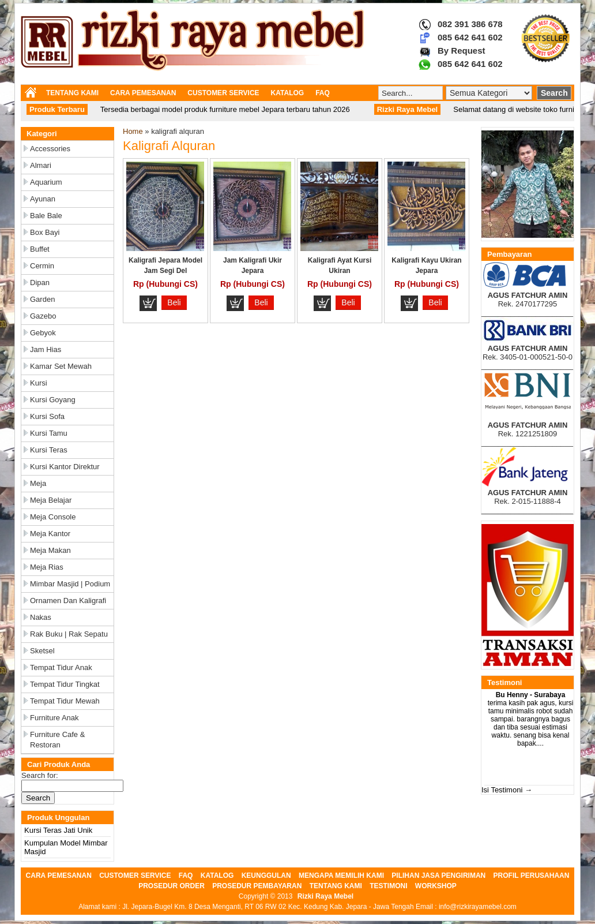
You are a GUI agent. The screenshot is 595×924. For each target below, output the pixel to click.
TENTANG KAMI (72, 93)
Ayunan (42, 198)
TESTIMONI (388, 886)
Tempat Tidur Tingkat (65, 684)
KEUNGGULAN (266, 875)
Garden (42, 299)
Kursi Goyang (53, 399)
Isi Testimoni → (506, 789)
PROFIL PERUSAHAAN (532, 875)
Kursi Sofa (47, 416)
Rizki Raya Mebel (325, 896)
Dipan (40, 282)
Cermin (42, 265)
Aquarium (46, 182)
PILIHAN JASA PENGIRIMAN (438, 875)
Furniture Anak (54, 717)
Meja (38, 483)
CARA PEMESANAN (143, 93)
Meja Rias (46, 567)
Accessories (50, 148)
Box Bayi (44, 232)
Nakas (40, 617)
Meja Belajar (50, 500)
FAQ (322, 93)
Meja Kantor (50, 533)
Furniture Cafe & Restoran (57, 739)
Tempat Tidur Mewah (65, 701)
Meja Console (53, 516)
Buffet (40, 249)
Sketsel (42, 650)
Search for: (39, 775)
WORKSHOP (436, 886)
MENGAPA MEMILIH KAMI (341, 875)
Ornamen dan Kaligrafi (68, 600)
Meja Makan (50, 550)
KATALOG (287, 93)
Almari (40, 165)
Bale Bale (46, 215)
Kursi (38, 383)
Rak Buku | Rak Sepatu (69, 634)
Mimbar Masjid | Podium (70, 583)
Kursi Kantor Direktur (65, 466)
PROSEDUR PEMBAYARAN (257, 886)
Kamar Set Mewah (61, 366)
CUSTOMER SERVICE (223, 93)
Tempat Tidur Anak (61, 667)
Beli (173, 302)
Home (133, 131)
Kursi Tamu (48, 433)
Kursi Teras (48, 450)
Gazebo (43, 316)
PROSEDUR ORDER (171, 886)
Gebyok (43, 332)
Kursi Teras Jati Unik (58, 830)
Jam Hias (45, 349)
